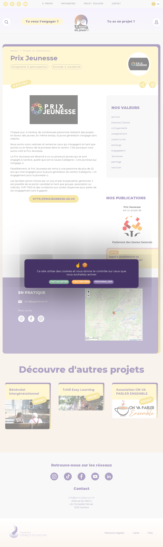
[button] (88, 292)
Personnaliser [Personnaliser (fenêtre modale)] (103, 282)
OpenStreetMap (133, 339)
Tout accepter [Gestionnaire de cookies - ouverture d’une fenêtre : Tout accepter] (59, 282)
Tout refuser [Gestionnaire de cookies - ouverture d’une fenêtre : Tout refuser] (81, 282)
